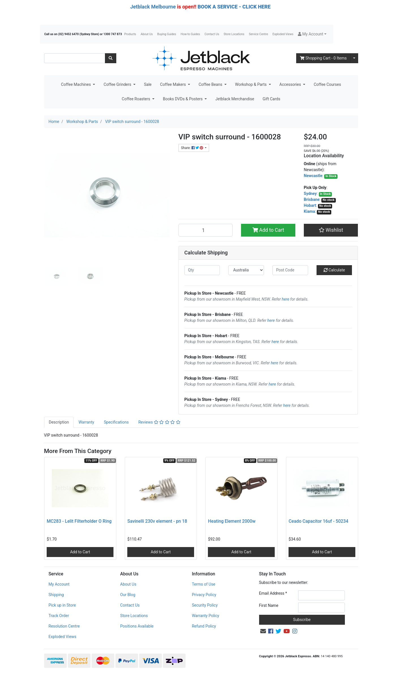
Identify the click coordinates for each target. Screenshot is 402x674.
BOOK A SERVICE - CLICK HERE (233, 7)
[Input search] (74, 58)
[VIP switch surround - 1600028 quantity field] (206, 230)
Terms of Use (203, 584)
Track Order (59, 615)
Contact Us (212, 34)
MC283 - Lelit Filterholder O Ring (79, 521)
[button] (312, 34)
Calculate (334, 270)
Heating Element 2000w (231, 521)
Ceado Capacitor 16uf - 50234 (318, 521)
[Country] (246, 270)
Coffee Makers (173, 84)
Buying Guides (166, 34)
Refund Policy (204, 626)
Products (130, 34)
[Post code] (290, 270)
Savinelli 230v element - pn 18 (157, 521)
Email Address (273, 593)
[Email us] (263, 631)
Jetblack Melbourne (153, 7)
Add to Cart (268, 230)
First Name (268, 605)
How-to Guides (190, 34)
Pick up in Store (62, 605)
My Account (59, 584)
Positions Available (137, 626)
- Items (323, 58)
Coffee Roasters (136, 99)
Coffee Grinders (118, 84)
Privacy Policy (204, 594)
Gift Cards (271, 99)
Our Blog (128, 594)
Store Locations (234, 34)
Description (59, 422)
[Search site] (110, 58)
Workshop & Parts (251, 84)
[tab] (59, 422)
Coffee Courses (327, 84)
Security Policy (205, 605)
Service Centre (258, 34)
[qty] (202, 270)
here (285, 299)
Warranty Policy (205, 615)
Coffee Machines (76, 84)
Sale (148, 84)
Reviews (159, 422)
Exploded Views (282, 34)
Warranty (86, 422)
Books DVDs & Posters (183, 99)
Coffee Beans (211, 84)
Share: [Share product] (192, 148)
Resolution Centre (64, 626)
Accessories (291, 84)
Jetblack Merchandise (234, 99)
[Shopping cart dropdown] (354, 58)
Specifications (116, 422)
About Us (147, 34)
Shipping (56, 594)
